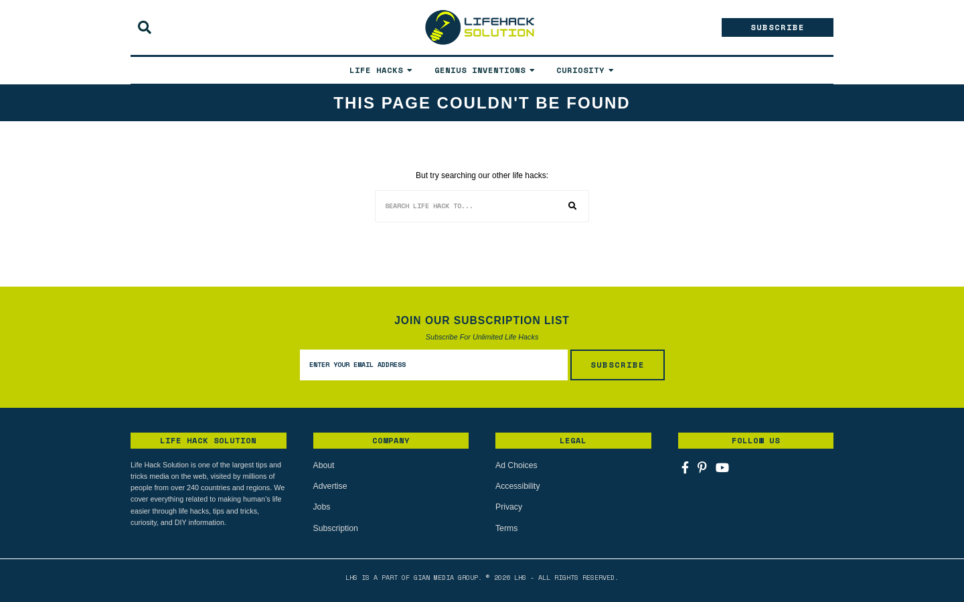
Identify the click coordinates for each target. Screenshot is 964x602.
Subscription (335, 527)
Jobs (321, 507)
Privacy (508, 507)
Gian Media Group (446, 577)
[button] (573, 206)
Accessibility (517, 486)
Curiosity (580, 70)
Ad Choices (515, 465)
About (323, 465)
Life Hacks (376, 70)
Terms (506, 527)
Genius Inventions (480, 70)
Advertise (330, 486)
